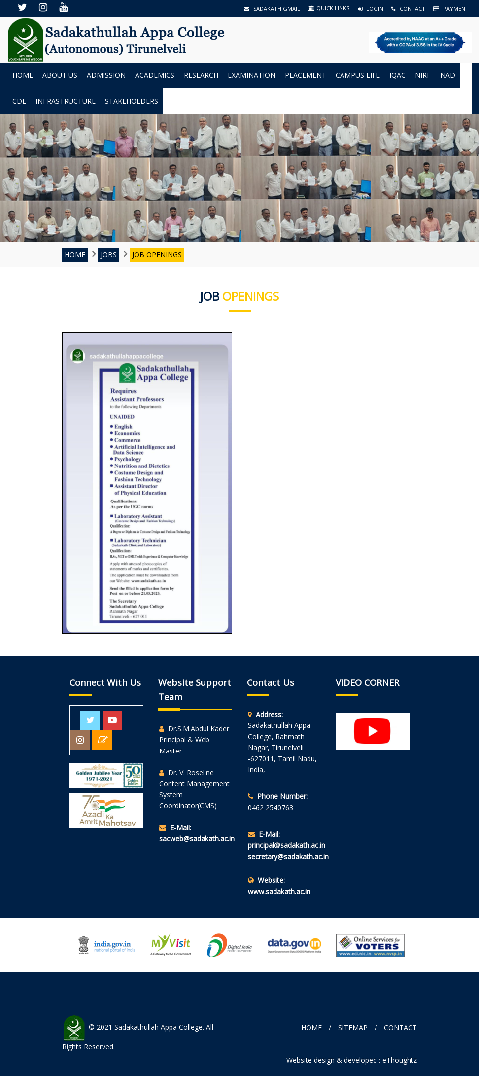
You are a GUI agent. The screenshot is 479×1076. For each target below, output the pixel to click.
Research (201, 75)
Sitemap (353, 1027)
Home (22, 75)
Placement (305, 75)
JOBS (109, 254)
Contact (408, 8)
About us (59, 75)
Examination (251, 75)
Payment (451, 8)
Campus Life (358, 75)
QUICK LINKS (328, 8)
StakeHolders (131, 101)
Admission (106, 75)
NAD (447, 75)
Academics (154, 75)
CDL (19, 101)
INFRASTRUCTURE (65, 101)
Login (370, 8)
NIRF (423, 75)
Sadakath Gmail (272, 8)
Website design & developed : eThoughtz (351, 1060)
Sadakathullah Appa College (158, 1027)
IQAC (397, 75)
